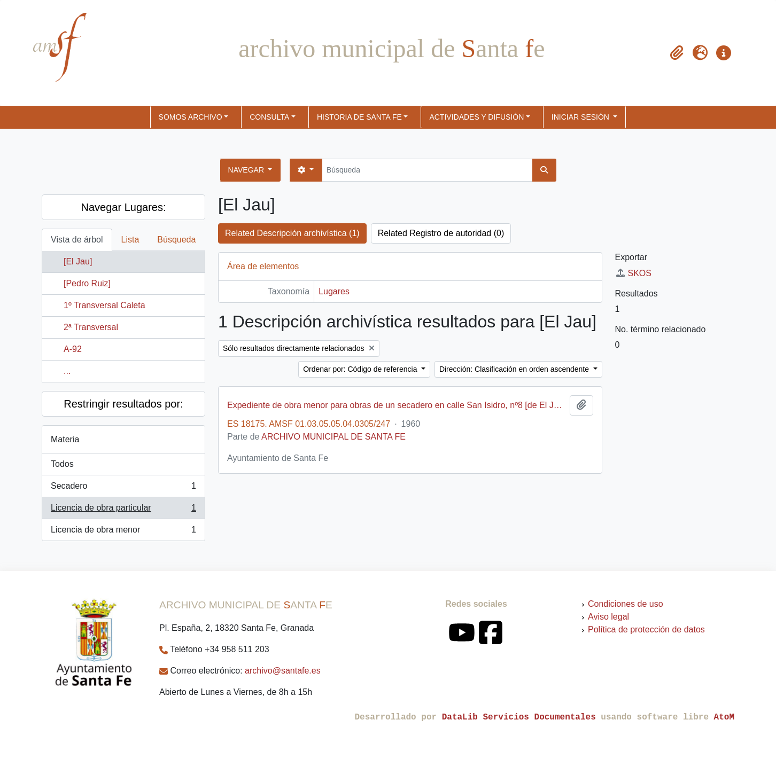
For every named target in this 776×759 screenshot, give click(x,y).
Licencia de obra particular (123, 510)
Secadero (123, 488)
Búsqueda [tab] (176, 239)
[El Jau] (78, 261)
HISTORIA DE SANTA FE (359, 117)
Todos (62, 463)
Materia (65, 439)
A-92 (73, 349)
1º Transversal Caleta (104, 305)
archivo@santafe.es (283, 670)
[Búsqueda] (427, 170)
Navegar (247, 170)
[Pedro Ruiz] (87, 283)
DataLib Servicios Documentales (519, 717)
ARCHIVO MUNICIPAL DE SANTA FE (333, 436)
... (67, 370)
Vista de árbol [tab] (77, 239)
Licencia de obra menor (123, 532)
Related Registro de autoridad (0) (441, 233)
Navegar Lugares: (123, 207)
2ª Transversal (91, 327)
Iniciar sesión (581, 117)
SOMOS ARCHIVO (190, 117)
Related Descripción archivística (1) (292, 233)
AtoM (724, 717)
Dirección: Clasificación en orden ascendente (515, 369)
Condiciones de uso (625, 603)
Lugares (334, 291)
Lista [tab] (130, 239)
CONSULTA (269, 117)
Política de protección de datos (646, 629)
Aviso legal (608, 616)
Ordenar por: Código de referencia (361, 369)
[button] (676, 53)
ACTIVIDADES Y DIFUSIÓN (476, 117)
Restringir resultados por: (123, 404)
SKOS (633, 273)
